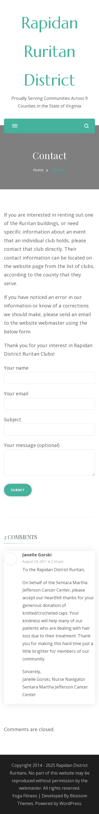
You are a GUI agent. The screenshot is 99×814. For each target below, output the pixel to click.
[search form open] (86, 126)
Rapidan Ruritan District (49, 51)
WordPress (70, 803)
